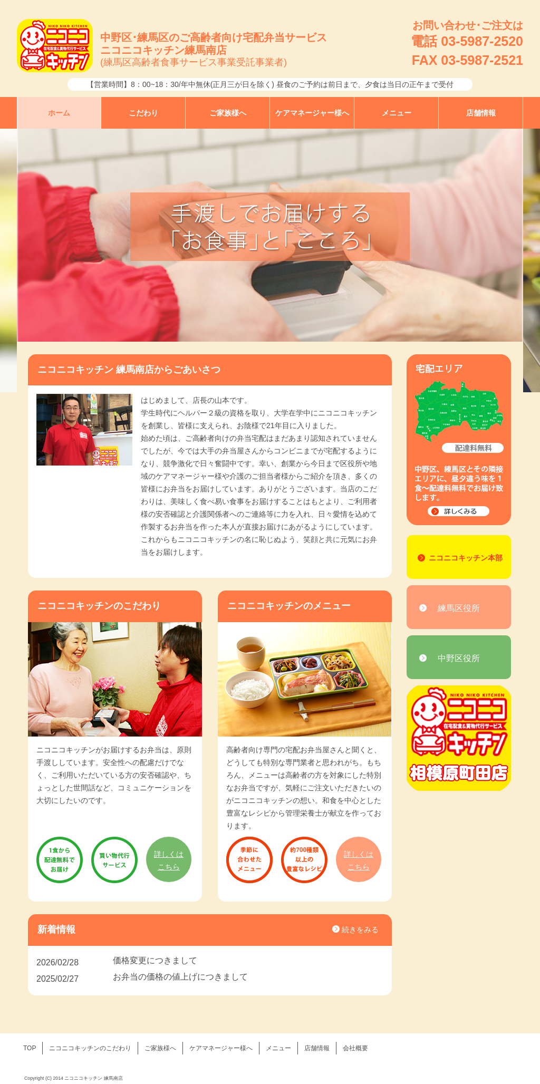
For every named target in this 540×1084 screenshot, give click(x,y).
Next (509, 260)
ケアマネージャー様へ (312, 113)
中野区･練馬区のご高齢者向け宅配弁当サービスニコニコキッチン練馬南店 (213, 50)
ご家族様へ (227, 113)
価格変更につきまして (155, 960)
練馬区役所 (459, 608)
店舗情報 (481, 113)
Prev (30, 260)
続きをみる (360, 929)
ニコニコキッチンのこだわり (90, 1048)
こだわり (143, 113)
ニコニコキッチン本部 (466, 558)
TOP (29, 1048)
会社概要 (355, 1048)
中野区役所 (459, 658)
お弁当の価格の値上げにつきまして (180, 976)
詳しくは (168, 861)
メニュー (396, 113)
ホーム (59, 113)
